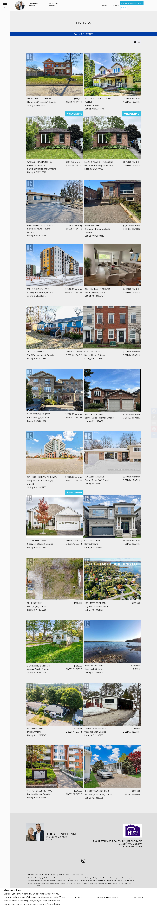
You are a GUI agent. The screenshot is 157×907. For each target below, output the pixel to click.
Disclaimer (51, 874)
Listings (115, 5)
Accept (78, 897)
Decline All (139, 897)
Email (49, 839)
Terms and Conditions (71, 874)
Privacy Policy (53, 904)
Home (105, 5)
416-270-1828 (60, 837)
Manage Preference (107, 897)
